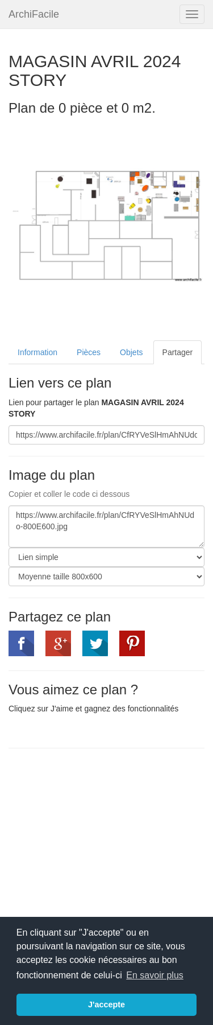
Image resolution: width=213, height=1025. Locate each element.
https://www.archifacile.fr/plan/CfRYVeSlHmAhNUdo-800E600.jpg (106, 526)
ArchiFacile (34, 14)
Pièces (89, 352)
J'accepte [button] (106, 1004)
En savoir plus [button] (154, 975)
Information (37, 352)
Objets (131, 352)
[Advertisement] (104, 839)
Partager (177, 352)
